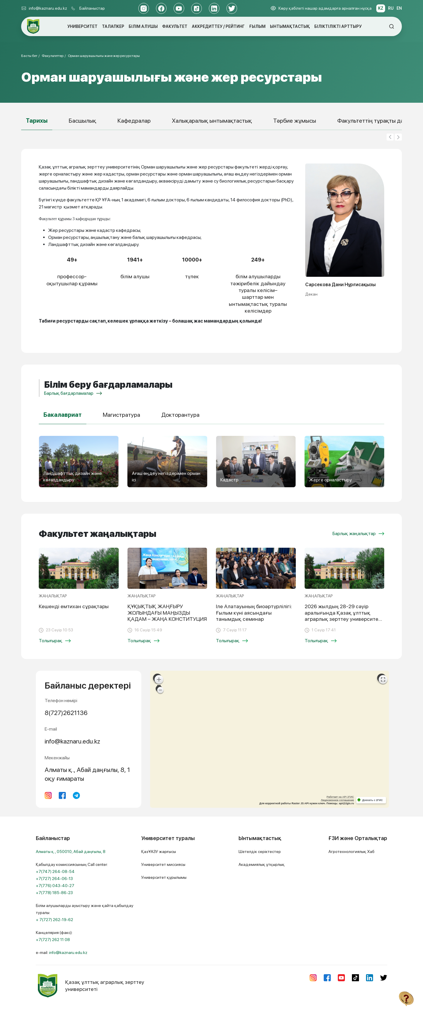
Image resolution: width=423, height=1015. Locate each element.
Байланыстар (92, 8)
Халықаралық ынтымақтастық (212, 120)
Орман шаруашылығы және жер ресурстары (104, 56)
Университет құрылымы (164, 877)
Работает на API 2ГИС (340, 796)
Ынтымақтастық (260, 838)
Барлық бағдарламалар (73, 393)
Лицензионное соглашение (337, 800)
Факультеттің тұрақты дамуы (375, 120)
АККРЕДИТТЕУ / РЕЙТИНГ (218, 26)
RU (391, 8)
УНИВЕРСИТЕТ (82, 26)
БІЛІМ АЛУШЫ (143, 26)
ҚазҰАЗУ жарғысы (158, 851)
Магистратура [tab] (121, 414)
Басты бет (29, 56)
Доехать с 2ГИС (372, 800)
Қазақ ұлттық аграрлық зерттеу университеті (90, 985)
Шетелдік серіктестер (260, 851)
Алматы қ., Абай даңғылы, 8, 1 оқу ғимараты (87, 774)
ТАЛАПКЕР (113, 26)
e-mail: (61, 952)
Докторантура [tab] (180, 414)
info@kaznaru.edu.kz (44, 8)
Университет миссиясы (163, 864)
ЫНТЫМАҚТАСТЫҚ (290, 26)
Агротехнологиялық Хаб (351, 851)
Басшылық (82, 120)
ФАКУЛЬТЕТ (174, 26)
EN (399, 8)
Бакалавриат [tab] (62, 414)
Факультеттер (52, 56)
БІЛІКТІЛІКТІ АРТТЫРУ (338, 26)
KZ (380, 8)
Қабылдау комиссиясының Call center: (72, 878)
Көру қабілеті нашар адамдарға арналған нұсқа (321, 8)
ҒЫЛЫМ (257, 26)
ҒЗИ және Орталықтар (357, 838)
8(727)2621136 (66, 712)
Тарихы (37, 120)
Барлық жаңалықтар (358, 533)
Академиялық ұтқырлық (262, 864)
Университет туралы (168, 838)
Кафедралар (134, 120)
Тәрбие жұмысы (294, 120)
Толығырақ (55, 640)
